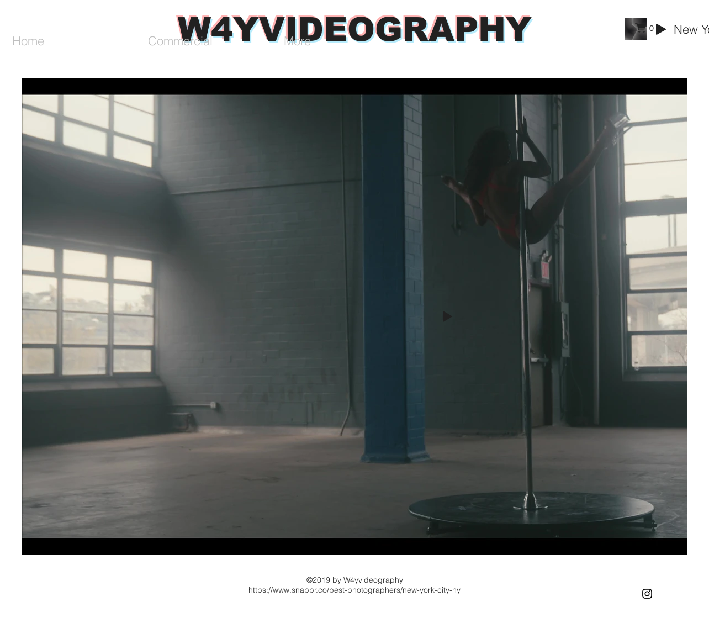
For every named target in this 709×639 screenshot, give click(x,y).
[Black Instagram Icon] (647, 593)
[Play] (661, 29)
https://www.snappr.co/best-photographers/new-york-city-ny (354, 590)
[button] (644, 28)
